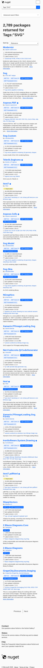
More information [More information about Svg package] (28, 98)
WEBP (5, 589)
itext (6, 197)
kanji (16, 366)
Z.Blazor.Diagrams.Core (15, 525)
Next (26, 611)
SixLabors (24, 457)
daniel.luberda (9, 328)
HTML (14, 58)
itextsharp (14, 197)
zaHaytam (8, 527)
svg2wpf (21, 516)
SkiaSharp (18, 457)
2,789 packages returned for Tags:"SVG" (17, 30)
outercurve (13, 49)
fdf (4, 199)
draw (9, 313)
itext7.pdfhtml (10, 474)
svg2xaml (16, 516)
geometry (29, 152)
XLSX (13, 230)
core (36, 197)
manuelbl (8, 352)
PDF (13, 119)
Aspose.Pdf (8, 119)
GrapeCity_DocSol (18, 573)
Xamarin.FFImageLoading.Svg (19, 326)
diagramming (19, 539)
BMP (9, 589)
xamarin (35, 311)
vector (9, 90)
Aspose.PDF (9, 103)
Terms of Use (23, 667)
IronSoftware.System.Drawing (19, 440)
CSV (21, 230)
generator (21, 366)
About (16, 667)
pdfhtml (35, 487)
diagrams (12, 539)
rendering (20, 90)
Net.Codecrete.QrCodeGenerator (20, 350)
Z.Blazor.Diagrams (13, 548)
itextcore (32, 197)
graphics (14, 90)
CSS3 (26, 58)
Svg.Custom (9, 136)
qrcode (12, 366)
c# (19, 197)
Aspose (7, 105)
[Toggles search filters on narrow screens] (38, 15)
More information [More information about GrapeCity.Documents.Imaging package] (8, 599)
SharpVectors (10, 502)
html (31, 487)
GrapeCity (8, 573)
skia (10, 262)
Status (4, 633)
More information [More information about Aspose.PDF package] (12, 131)
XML (37, 119)
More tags (12, 121)
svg (6, 90)
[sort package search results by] (24, 43)
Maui (36, 457)
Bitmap (12, 457)
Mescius (26, 573)
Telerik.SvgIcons (12, 160)
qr (5, 366)
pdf (28, 197)
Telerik (18, 176)
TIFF (23, 119)
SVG (29, 58)
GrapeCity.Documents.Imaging (19, 571)
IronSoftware (9, 443)
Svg (5, 73)
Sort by (5, 43)
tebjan (14, 75)
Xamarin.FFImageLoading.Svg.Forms (19, 416)
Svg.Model (8, 243)
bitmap (19, 343)
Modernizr (8, 47)
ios (23, 311)
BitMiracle (31, 457)
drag (27, 539)
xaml (26, 516)
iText (6, 186)
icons (11, 176)
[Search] (38, 7)
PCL (26, 119)
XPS (20, 119)
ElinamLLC (8, 504)
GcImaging (20, 587)
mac (25, 311)
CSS (22, 58)
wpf (11, 516)
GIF (13, 459)
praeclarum (8, 297)
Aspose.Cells (10, 214)
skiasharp (6, 262)
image (24, 343)
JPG (27, 230)
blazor (7, 539)
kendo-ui (8, 162)
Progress (14, 162)
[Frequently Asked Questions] (4, 642)
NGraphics (8, 295)
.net (21, 197)
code (8, 366)
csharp (25, 197)
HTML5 (18, 58)
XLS (10, 230)
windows (20, 433)
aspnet (7, 49)
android (29, 311)
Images (7, 457)
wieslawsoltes (9, 138)
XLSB (17, 230)
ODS (4, 232)
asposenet (13, 105)
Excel (6, 230)
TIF (11, 459)
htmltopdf (6, 489)
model (14, 262)
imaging (5, 313)
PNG (30, 230)
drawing (19, 311)
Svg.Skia (7, 269)
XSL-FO (5, 121)
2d (24, 152)
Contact (5, 626)
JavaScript (8, 58)
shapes (34, 152)
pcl (11, 311)
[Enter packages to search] (19, 7)
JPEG (32, 587)
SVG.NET (8, 75)
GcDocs (7, 587)
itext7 (6, 184)
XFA (17, 119)
